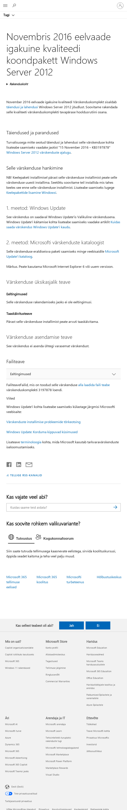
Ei (98, 625)
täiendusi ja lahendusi (22, 107)
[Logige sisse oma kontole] (120, 6)
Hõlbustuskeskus (109, 577)
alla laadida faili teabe (94, 385)
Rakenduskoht (19, 84)
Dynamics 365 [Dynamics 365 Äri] (12, 744)
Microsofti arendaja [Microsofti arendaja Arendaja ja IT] (56, 724)
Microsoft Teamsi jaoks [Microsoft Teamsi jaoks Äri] (17, 771)
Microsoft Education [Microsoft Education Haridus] (96, 647)
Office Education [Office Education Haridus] (94, 677)
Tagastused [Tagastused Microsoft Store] (51, 661)
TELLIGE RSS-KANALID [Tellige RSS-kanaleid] (26, 475)
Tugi (6, 15)
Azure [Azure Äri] (8, 737)
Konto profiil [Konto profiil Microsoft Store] (52, 647)
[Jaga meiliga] (27, 463)
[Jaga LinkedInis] (17, 463)
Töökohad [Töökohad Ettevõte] (91, 724)
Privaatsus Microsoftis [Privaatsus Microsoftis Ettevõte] (97, 737)
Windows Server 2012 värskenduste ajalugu (38, 152)
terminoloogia (31, 442)
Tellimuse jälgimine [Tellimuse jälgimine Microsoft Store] (56, 667)
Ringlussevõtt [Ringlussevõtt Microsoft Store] (53, 674)
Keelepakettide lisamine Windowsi (31, 192)
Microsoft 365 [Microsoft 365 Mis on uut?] (12, 661)
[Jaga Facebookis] (9, 463)
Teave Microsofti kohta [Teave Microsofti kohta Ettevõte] (98, 730)
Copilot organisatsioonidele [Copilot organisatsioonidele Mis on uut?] (19, 647)
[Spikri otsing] (14, 5)
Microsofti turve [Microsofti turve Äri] (13, 730)
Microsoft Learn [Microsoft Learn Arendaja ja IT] (54, 730)
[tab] (21, 538)
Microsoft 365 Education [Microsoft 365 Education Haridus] (98, 671)
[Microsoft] (63, 3)
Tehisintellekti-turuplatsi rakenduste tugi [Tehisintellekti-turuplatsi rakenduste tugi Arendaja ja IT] (58, 739)
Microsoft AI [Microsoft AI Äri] (11, 724)
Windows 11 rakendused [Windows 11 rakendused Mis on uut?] (17, 667)
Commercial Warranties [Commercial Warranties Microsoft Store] (58, 681)
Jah (71, 625)
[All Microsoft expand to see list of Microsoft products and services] (5, 6)
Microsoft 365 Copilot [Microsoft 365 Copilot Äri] (16, 764)
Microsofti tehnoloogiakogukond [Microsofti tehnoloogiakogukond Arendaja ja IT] (62, 747)
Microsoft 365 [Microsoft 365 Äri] (12, 751)
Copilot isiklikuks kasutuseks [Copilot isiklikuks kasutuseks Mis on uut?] (19, 654)
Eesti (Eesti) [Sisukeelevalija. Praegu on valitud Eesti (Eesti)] (17, 786)
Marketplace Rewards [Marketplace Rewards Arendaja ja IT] (57, 767)
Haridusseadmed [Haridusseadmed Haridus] (95, 654)
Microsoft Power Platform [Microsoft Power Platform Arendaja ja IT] (59, 761)
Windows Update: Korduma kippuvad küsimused (42, 432)
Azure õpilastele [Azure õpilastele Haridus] (94, 704)
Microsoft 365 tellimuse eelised (16, 582)
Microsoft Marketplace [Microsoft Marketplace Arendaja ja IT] (57, 754)
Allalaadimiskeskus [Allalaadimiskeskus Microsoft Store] (55, 654)
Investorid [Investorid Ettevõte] (91, 744)
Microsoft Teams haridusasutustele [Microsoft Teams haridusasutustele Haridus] (95, 663)
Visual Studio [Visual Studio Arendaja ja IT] (52, 774)
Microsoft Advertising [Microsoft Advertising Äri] (16, 757)
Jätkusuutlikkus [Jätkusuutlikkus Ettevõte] (94, 751)
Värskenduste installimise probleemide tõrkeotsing (43, 422)
